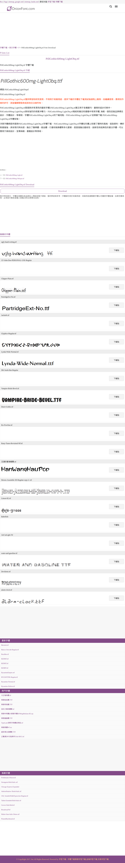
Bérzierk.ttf (5, 645)
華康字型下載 (80, 859)
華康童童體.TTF (6, 718)
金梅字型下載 (91, 859)
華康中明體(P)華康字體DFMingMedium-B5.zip (17, 714)
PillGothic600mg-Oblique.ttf (15, 178)
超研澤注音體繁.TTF (8, 732)
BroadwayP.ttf (5, 810)
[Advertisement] (62, 30)
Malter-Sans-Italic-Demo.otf (10, 814)
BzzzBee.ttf (5, 654)
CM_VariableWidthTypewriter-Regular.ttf (14, 796)
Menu (116, 5)
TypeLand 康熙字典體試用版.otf (12, 723)
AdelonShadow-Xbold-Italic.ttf (11, 791)
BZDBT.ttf (4, 668)
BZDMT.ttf (5, 659)
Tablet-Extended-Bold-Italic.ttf (11, 800)
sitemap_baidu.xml (32, 2)
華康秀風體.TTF (6, 704)
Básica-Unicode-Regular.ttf (10, 650)
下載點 (116, 250)
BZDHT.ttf (4, 663)
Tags (5, 2)
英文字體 (13, 48)
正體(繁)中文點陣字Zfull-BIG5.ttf (12, 736)
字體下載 (59, 2)
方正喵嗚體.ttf (6, 695)
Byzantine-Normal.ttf (8, 682)
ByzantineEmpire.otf (8, 672)
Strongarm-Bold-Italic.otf (9, 782)
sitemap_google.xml (16, 2)
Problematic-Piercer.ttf (8, 778)
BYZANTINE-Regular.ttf (9, 677)
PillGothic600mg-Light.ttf (14, 175)
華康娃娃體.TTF (6, 700)
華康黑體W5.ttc (6, 727)
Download (62, 191)
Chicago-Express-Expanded (10, 787)
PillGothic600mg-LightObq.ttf (62, 58)
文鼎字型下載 (103, 859)
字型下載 (51, 2)
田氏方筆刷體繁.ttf (7, 709)
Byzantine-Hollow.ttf (8, 686)
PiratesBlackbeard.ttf (8, 819)
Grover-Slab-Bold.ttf (8, 805)
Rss (1, 2)
